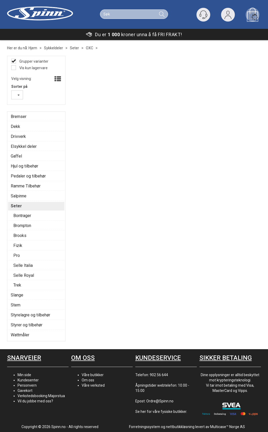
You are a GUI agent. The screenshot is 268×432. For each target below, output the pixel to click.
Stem (15, 305)
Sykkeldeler (53, 48)
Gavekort (25, 390)
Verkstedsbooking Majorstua (41, 396)
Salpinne (18, 195)
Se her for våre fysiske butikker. (161, 411)
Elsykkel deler (24, 146)
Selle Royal (23, 275)
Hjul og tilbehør (24, 166)
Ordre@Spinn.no (160, 401)
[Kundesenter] (203, 15)
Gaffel (16, 156)
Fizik (17, 245)
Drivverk (18, 136)
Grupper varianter (33, 61)
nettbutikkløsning (180, 427)
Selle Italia (23, 265)
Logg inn (228, 16)
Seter (74, 48)
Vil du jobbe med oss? (35, 401)
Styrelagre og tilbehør (30, 314)
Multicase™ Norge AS (227, 427)
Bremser (18, 116)
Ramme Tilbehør (26, 185)
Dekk (15, 126)
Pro (16, 255)
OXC (89, 48)
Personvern (27, 385)
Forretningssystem (144, 427)
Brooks (19, 235)
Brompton (22, 225)
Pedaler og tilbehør (28, 176)
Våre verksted (93, 385)
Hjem (33, 48)
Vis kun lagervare (33, 68)
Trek (17, 285)
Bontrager (22, 215)
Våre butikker (93, 375)
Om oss (88, 380)
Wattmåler (20, 334)
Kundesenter (28, 380)
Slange (17, 295)
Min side (24, 375)
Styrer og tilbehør (26, 324)
